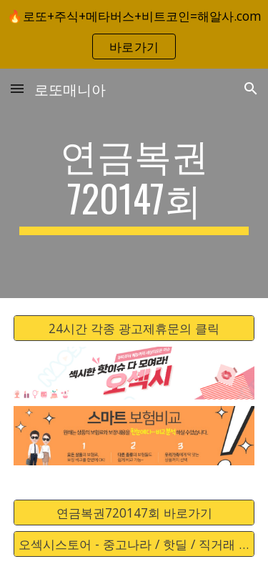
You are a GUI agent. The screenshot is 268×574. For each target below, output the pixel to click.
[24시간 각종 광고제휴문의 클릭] (134, 327)
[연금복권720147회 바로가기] (134, 513)
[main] (134, 183)
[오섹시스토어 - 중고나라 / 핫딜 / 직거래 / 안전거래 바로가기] (134, 544)
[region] (134, 34)
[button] (17, 88)
